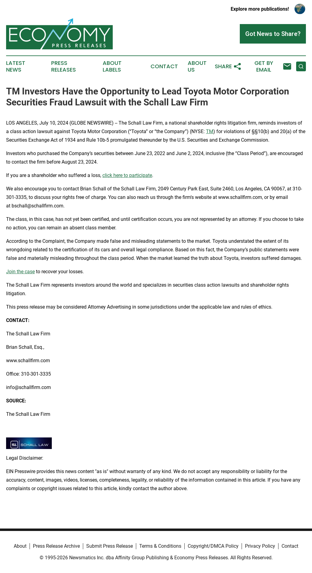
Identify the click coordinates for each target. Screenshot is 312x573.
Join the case (20, 271)
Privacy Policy (260, 546)
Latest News (15, 66)
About (20, 546)
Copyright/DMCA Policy (213, 546)
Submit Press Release (109, 546)
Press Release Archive (56, 546)
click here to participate (127, 175)
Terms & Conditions (160, 546)
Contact (164, 66)
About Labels (112, 66)
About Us (197, 66)
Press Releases (63, 66)
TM (209, 131)
